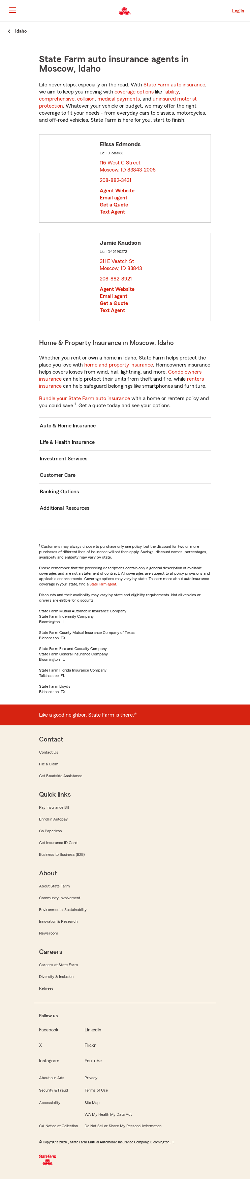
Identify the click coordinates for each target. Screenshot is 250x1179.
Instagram (49, 1061)
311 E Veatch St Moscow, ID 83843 (121, 265)
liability (171, 91)
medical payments (118, 99)
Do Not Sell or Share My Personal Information (123, 1126)
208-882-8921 (116, 278)
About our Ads (51, 1078)
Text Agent (112, 212)
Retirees (46, 988)
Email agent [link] (113, 197)
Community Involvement (59, 898)
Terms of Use (96, 1090)
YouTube (93, 1061)
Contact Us (48, 752)
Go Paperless (50, 831)
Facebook (48, 1030)
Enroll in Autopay (53, 819)
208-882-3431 (115, 180)
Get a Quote (114, 204)
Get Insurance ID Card (58, 843)
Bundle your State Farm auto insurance (84, 398)
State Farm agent (103, 584)
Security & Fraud (53, 1090)
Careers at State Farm (58, 965)
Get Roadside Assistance (60, 776)
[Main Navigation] (12, 10)
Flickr (90, 1045)
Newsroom (48, 933)
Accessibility (49, 1103)
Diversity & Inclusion (56, 977)
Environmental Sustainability (63, 910)
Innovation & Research (58, 921)
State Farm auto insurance (174, 84)
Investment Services (63, 458)
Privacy (91, 1078)
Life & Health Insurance (67, 442)
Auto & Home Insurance (68, 425)
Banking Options (59, 491)
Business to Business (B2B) (62, 854)
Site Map (92, 1103)
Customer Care (57, 475)
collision (86, 99)
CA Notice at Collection (58, 1126)
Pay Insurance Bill (54, 807)
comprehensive (56, 99)
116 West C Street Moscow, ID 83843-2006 (128, 166)
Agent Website (117, 190)
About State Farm (54, 886)
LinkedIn (93, 1030)
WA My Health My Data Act (108, 1114)
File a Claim (48, 764)
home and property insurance (118, 365)
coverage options (134, 91)
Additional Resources (64, 508)
